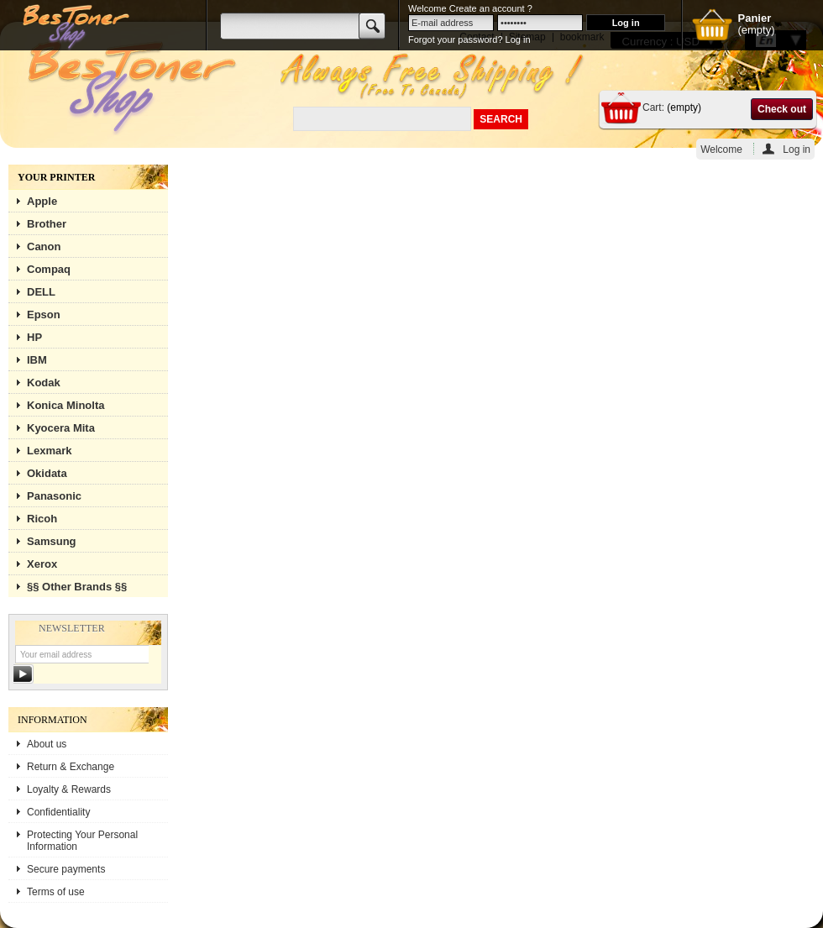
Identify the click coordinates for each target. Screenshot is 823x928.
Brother (46, 224)
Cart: (653, 107)
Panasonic (54, 496)
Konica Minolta (65, 405)
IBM (37, 360)
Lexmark (49, 450)
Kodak (43, 382)
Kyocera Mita (61, 428)
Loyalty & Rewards (69, 789)
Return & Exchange (70, 767)
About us (46, 744)
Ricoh (42, 518)
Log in (796, 149)
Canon (43, 246)
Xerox (42, 564)
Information (52, 720)
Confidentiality (58, 812)
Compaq (49, 269)
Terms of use (56, 892)
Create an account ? (490, 8)
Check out (781, 109)
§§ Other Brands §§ (77, 586)
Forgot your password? (455, 39)
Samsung (51, 541)
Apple (42, 201)
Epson (43, 314)
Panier (754, 18)
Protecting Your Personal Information (82, 840)
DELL (41, 292)
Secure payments (66, 869)
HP (34, 337)
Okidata (47, 473)
